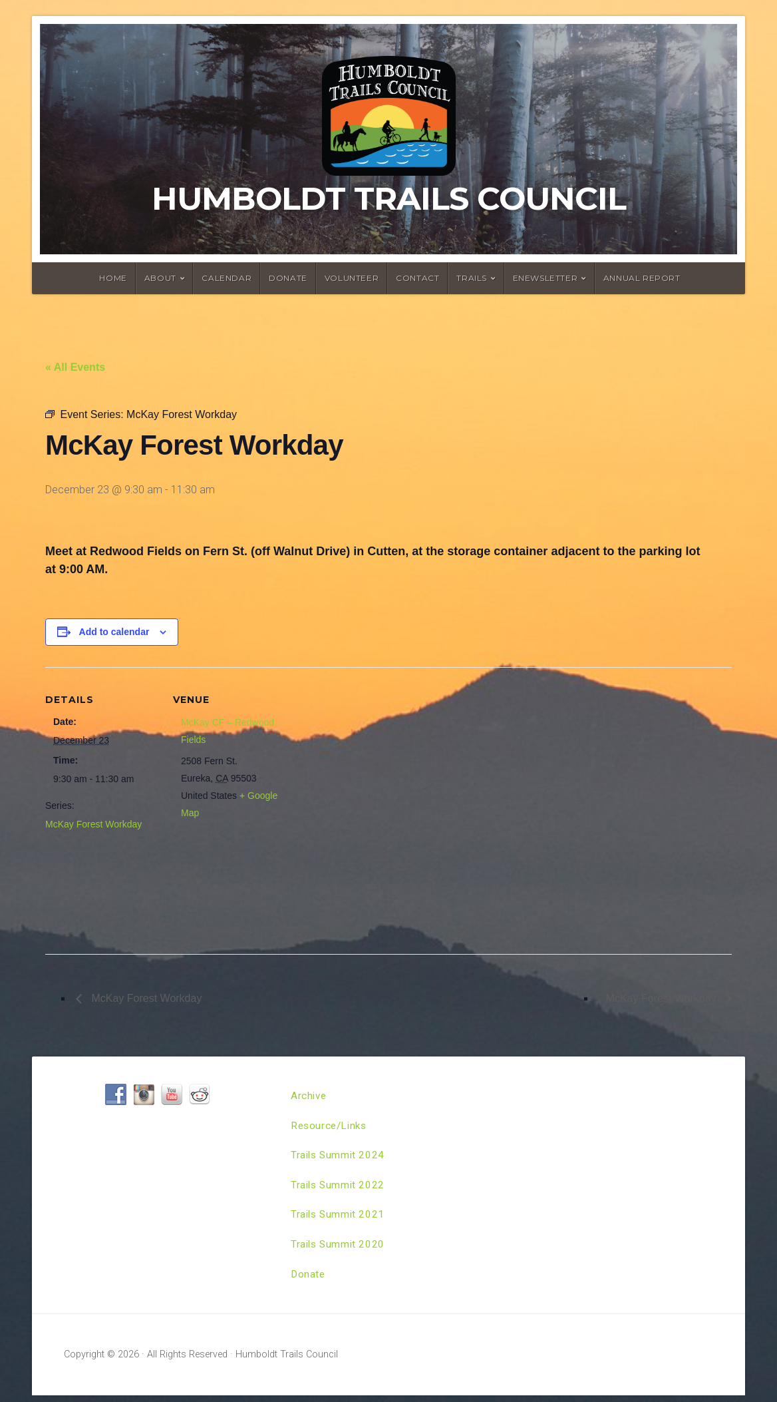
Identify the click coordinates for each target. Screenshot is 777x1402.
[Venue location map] (371, 805)
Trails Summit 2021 (339, 1218)
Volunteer (352, 278)
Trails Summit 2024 (339, 1157)
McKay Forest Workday (93, 824)
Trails (471, 278)
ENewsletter (545, 278)
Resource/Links (331, 1126)
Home (112, 278)
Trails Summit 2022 (339, 1188)
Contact (417, 278)
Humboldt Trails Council (389, 198)
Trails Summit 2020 (339, 1249)
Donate (288, 278)
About (160, 278)
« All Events (75, 367)
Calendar (226, 278)
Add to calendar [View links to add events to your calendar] (114, 631)
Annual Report (642, 278)
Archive (309, 1096)
